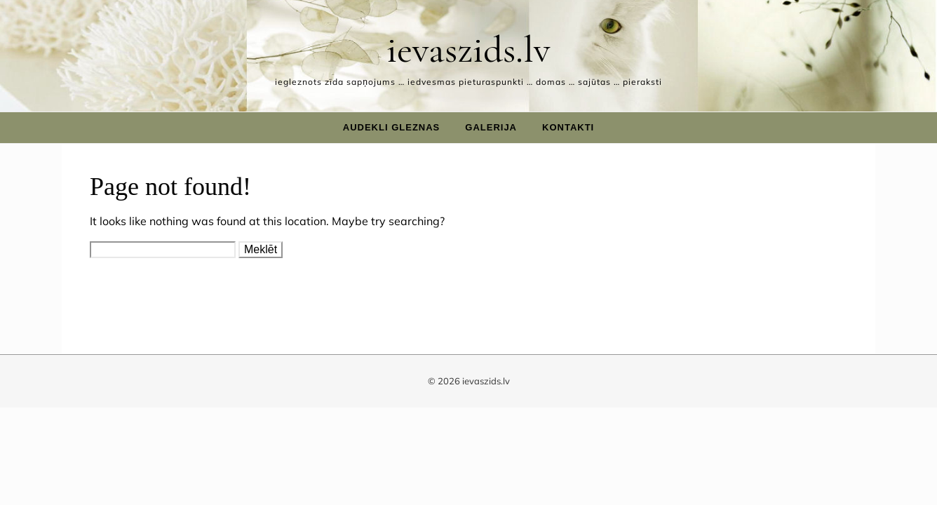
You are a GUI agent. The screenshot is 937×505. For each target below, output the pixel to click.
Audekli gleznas (391, 127)
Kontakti (568, 127)
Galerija (491, 127)
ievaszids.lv (468, 49)
